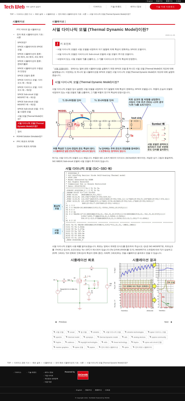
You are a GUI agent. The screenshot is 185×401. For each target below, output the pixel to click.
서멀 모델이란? (61, 68)
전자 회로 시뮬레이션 (109, 347)
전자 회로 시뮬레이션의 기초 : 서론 (30, 36)
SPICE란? (22, 42)
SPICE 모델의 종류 (26, 75)
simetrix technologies (135, 332)
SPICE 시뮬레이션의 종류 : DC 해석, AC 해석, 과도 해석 (30, 55)
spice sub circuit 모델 (153, 342)
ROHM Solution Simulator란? (29, 136)
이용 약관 (48, 382)
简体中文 (159, 1)
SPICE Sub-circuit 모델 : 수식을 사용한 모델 (31, 110)
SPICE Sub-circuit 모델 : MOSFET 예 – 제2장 (28, 103)
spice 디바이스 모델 (158, 332)
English (150, 1)
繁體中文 (169, 1)
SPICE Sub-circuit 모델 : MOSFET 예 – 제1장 (28, 95)
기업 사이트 (49, 375)
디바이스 (98, 7)
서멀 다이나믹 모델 (113, 332)
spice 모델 (79, 347)
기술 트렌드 (116, 7)
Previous (62, 322)
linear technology (120, 342)
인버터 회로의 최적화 (26, 146)
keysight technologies (89, 342)
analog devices (139, 337)
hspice (58, 342)
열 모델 (84, 332)
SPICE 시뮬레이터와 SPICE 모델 (30, 48)
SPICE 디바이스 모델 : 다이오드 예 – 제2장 (30, 88)
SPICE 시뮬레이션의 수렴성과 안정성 (30, 69)
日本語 (178, 1)
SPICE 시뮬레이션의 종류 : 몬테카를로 (30, 62)
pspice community (159, 337)
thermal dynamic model (109, 337)
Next (166, 322)
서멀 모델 (59, 332)
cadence (71, 342)
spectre (59, 337)
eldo (105, 342)
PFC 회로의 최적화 (25, 141)
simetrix (96, 332)
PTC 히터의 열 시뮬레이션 (29, 29)
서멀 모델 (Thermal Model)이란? (30, 117)
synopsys (89, 337)
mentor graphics (62, 347)
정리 (20, 131)
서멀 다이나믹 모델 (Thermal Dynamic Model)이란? (31, 124)
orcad (72, 332)
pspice (92, 347)
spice (127, 347)
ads (125, 337)
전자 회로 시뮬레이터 (143, 347)
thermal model (73, 337)
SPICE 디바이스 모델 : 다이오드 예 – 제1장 (30, 81)
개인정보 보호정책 (51, 379)
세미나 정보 (135, 7)
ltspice (136, 342)
